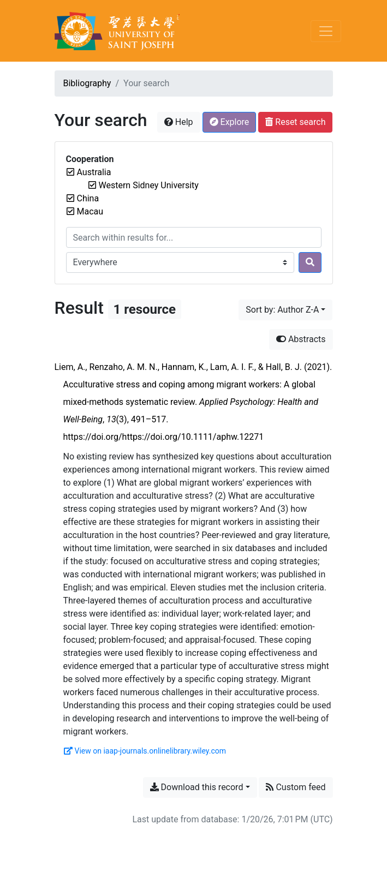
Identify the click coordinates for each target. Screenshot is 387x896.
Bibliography (87, 83)
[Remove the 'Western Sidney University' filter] (149, 185)
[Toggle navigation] (326, 31)
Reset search (295, 122)
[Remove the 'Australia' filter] (94, 172)
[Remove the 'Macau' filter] (90, 211)
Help (178, 122)
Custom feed (295, 787)
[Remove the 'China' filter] (88, 198)
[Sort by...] (285, 310)
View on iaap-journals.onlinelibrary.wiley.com (145, 750)
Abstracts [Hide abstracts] (301, 339)
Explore (229, 122)
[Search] (310, 262)
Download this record (196, 787)
